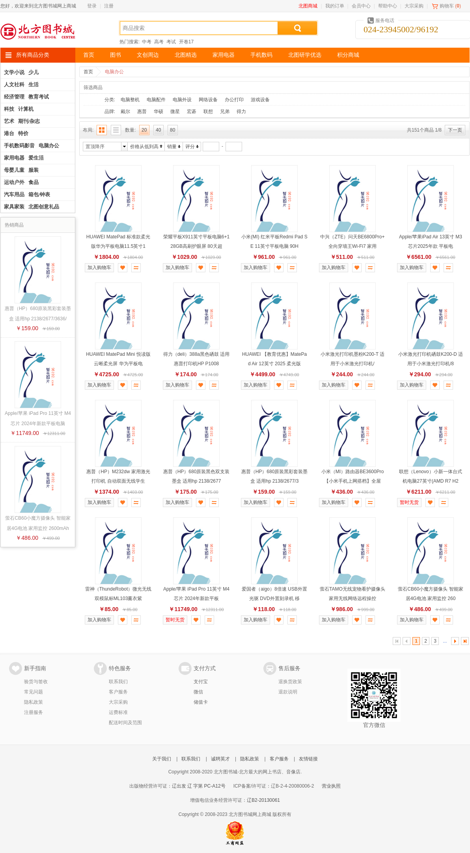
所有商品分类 (32, 55)
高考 (159, 42)
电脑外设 (182, 99)
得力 (241, 111)
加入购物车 (99, 267)
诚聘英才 (220, 759)
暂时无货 (409, 502)
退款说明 (287, 692)
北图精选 (186, 55)
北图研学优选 (304, 55)
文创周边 (148, 55)
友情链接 (308, 759)
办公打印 (234, 99)
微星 (175, 111)
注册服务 (33, 712)
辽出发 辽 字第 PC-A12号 (199, 786)
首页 (88, 55)
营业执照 (331, 786)
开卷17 (186, 42)
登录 (92, 6)
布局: (88, 130)
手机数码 (261, 55)
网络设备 (208, 99)
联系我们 (118, 681)
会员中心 (361, 6)
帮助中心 (387, 6)
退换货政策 (290, 681)
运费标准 (118, 712)
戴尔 (125, 111)
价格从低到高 (144, 146)
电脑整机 (130, 99)
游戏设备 (260, 99)
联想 (208, 111)
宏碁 (191, 111)
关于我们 (161, 759)
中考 (146, 42)
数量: (130, 130)
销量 (172, 146)
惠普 (142, 111)
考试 (171, 42)
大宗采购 (414, 6)
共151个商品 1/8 (424, 130)
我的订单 (334, 6)
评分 (190, 146)
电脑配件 (156, 99)
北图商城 (307, 6)
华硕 (158, 111)
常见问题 (33, 692)
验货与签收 (36, 681)
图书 (115, 55)
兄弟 (224, 111)
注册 (109, 6)
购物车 (447, 6)
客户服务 (118, 692)
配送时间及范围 (125, 722)
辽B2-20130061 (263, 800)
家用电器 (224, 55)
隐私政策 (33, 702)
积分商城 (348, 55)
